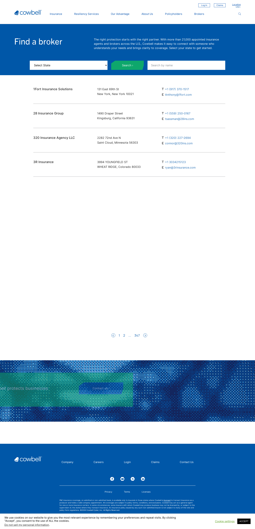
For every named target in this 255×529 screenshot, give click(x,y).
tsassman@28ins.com (179, 119)
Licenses (146, 492)
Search (126, 65)
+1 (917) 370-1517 (177, 89)
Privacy (108, 492)
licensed (167, 500)
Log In (204, 5)
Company (67, 462)
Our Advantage (120, 14)
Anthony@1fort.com (178, 94)
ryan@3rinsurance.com (180, 167)
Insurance (56, 14)
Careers (99, 462)
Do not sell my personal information (26, 525)
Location (236, 4)
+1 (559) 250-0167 (177, 113)
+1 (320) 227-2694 (178, 138)
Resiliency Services (86, 14)
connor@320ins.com (179, 143)
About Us (147, 14)
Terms (127, 492)
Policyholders (173, 14)
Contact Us (187, 462)
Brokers (199, 14)
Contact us (21, 388)
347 (137, 335)
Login (127, 462)
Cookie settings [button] (225, 521)
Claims (219, 5)
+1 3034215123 (175, 162)
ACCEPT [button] (243, 521)
